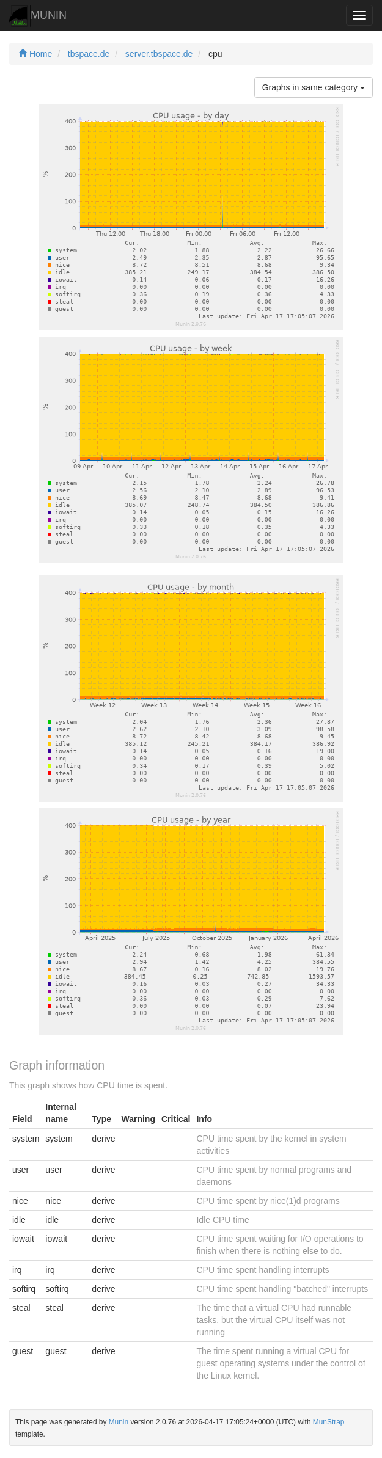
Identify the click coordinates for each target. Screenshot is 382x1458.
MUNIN (38, 16)
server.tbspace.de (159, 54)
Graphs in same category (313, 87)
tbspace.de (89, 54)
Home (35, 54)
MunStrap (329, 1422)
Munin (118, 1422)
